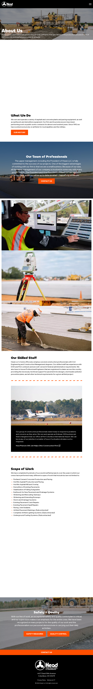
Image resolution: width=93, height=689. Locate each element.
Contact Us (46, 181)
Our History (19, 132)
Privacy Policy (41, 680)
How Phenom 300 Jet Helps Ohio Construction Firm (38, 446)
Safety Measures (34, 634)
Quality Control (58, 634)
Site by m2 (51, 680)
